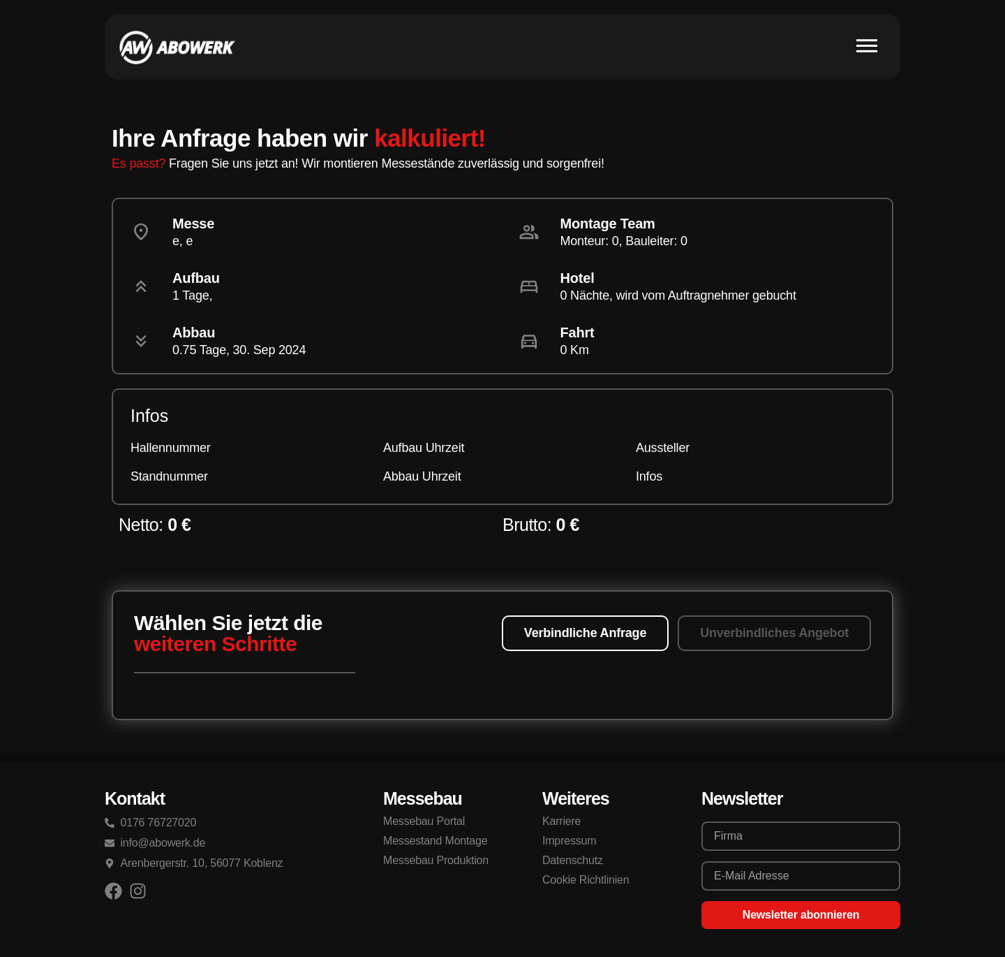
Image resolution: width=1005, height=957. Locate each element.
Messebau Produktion (436, 860)
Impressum (569, 841)
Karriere (561, 821)
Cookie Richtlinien (585, 880)
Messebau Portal (424, 821)
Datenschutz (572, 860)
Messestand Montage (435, 841)
